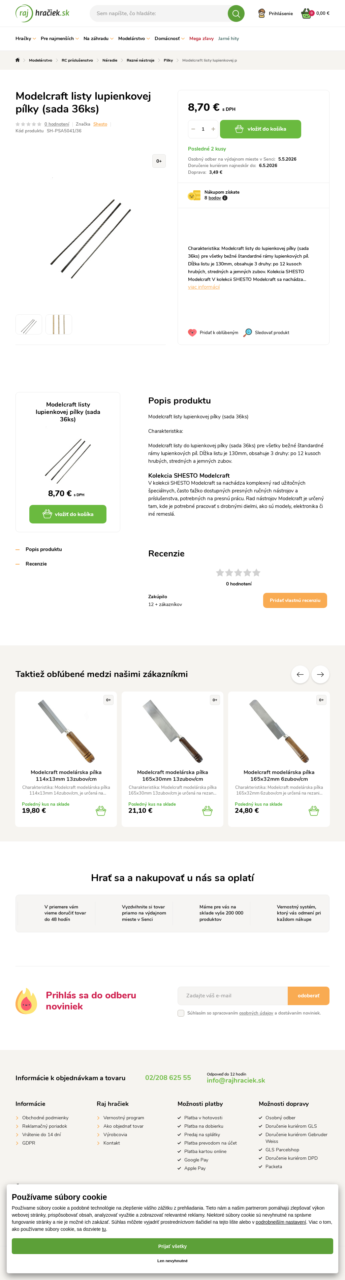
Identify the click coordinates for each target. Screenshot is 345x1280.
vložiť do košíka (261, 129)
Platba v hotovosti (203, 1118)
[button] (213, 129)
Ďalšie (320, 674)
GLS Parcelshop (282, 1150)
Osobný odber (280, 1118)
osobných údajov (256, 1013)
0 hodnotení (56, 124)
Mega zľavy (201, 38)
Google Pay (196, 1160)
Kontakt (111, 1143)
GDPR (28, 1143)
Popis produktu (44, 549)
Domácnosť (170, 38)
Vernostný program (123, 1118)
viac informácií (204, 287)
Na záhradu (99, 38)
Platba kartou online (205, 1151)
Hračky (25, 38)
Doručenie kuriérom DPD (291, 1158)
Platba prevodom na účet (210, 1143)
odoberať (308, 995)
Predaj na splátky (202, 1134)
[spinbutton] (203, 129)
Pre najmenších (60, 38)
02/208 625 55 (168, 1077)
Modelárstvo (134, 38)
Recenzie (36, 564)
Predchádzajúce (300, 674)
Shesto (100, 124)
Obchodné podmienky (45, 1118)
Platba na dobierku (203, 1126)
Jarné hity (228, 38)
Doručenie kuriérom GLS (291, 1126)
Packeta (273, 1166)
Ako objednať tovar (123, 1126)
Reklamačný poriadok (44, 1126)
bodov (215, 198)
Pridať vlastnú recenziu (295, 600)
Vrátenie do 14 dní (41, 1134)
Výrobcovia (115, 1134)
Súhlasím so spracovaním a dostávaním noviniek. (254, 1013)
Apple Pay (195, 1168)
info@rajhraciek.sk (236, 1080)
